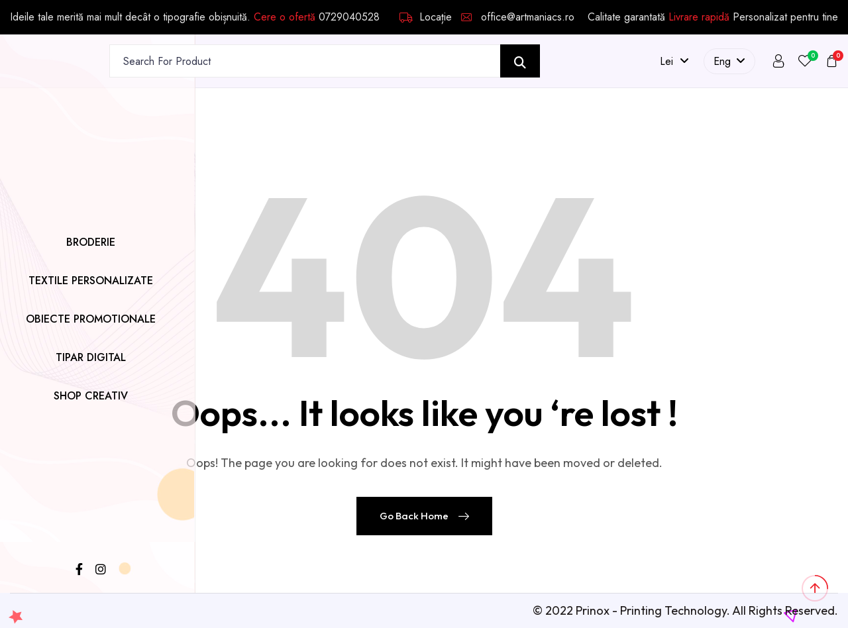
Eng (729, 61)
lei (674, 61)
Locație (425, 17)
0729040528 (349, 17)
